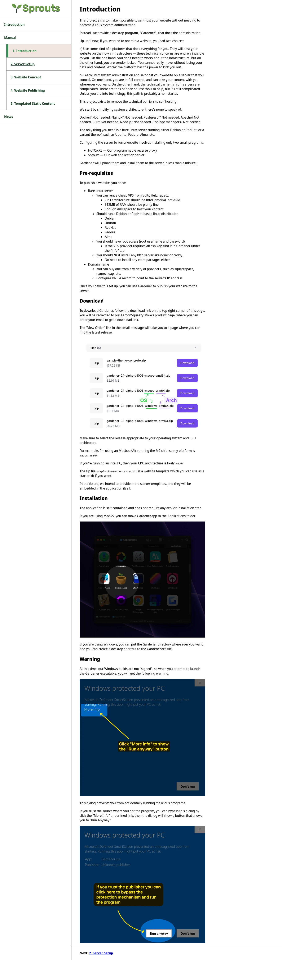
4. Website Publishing (28, 90)
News (8, 116)
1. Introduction (24, 51)
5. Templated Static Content (33, 103)
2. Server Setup (23, 64)
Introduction (14, 24)
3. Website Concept (26, 77)
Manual (10, 37)
